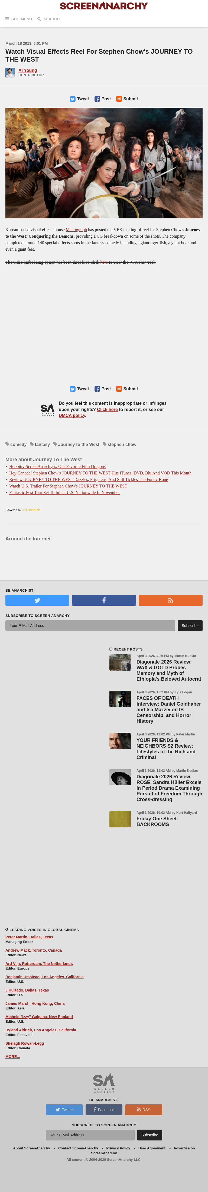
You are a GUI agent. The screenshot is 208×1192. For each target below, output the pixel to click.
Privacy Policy (118, 1148)
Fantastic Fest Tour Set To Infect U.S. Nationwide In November (64, 492)
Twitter (64, 1109)
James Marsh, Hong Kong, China (35, 1003)
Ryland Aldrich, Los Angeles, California (40, 1030)
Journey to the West (79, 444)
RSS (143, 1109)
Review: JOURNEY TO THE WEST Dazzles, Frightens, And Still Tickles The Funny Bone (88, 479)
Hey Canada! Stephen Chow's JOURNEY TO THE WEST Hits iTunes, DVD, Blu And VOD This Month (100, 473)
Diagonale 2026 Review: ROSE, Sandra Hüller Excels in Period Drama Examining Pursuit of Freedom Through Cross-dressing (169, 788)
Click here (107, 409)
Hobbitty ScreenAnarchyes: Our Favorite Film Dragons (57, 466)
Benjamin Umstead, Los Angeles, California (44, 977)
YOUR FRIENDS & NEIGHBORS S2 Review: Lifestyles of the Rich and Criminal (166, 749)
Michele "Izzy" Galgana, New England (39, 1017)
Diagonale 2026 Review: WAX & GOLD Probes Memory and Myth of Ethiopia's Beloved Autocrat (168, 670)
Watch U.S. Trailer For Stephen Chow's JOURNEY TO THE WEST (68, 486)
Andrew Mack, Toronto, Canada (33, 950)
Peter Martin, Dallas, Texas (29, 937)
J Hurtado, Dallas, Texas (27, 990)
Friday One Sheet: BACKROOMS (157, 821)
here (104, 262)
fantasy (42, 444)
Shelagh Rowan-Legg (24, 1043)
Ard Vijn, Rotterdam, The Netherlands (39, 963)
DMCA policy (72, 415)
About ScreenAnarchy (31, 1148)
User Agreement (151, 1148)
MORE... (12, 1056)
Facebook (104, 1109)
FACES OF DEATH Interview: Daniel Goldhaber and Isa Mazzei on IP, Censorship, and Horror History (168, 710)
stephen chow (122, 444)
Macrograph (76, 229)
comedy (18, 444)
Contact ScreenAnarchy (78, 1148)
